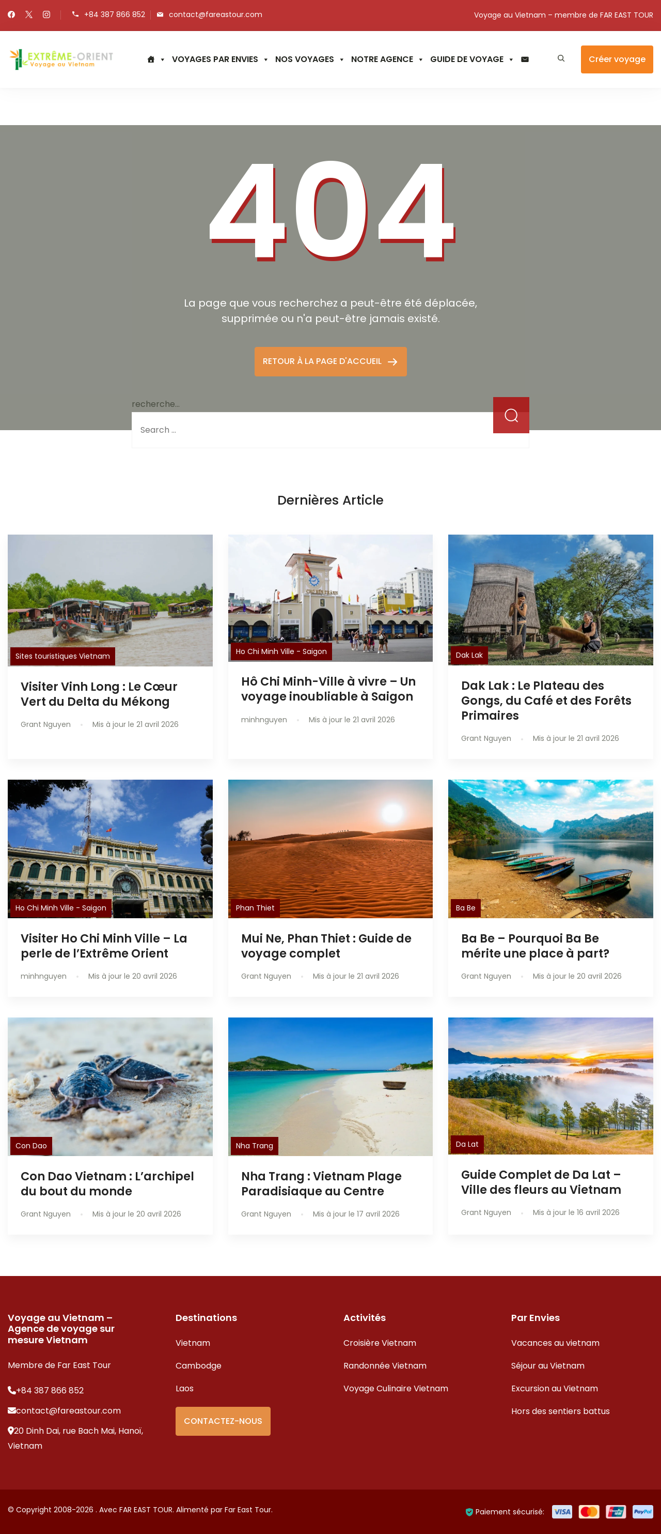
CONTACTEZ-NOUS (223, 1421)
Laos (185, 1388)
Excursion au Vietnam (554, 1388)
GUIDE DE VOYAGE (472, 59)
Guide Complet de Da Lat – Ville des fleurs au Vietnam (541, 1182)
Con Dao (31, 1146)
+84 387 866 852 (114, 14)
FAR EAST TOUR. (146, 1510)
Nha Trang (254, 1146)
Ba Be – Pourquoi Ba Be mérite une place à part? (535, 946)
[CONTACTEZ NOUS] (524, 59)
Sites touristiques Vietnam (62, 656)
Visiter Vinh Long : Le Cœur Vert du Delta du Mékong (99, 694)
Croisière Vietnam (379, 1343)
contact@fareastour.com (215, 14)
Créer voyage (617, 59)
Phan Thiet (255, 908)
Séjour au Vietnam (548, 1366)
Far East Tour (248, 1510)
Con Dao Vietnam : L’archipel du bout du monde (107, 1183)
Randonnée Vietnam (385, 1366)
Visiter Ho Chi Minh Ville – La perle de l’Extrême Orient (104, 946)
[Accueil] (156, 59)
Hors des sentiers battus (560, 1411)
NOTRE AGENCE (387, 59)
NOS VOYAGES (310, 59)
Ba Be (466, 908)
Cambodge (199, 1366)
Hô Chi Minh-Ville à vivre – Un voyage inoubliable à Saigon (328, 689)
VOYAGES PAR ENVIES (221, 59)
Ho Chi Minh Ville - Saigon (281, 651)
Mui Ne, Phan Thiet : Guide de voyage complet (326, 946)
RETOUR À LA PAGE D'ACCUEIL (323, 361)
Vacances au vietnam (555, 1343)
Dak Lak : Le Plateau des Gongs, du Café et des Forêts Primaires (546, 700)
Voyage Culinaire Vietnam (395, 1388)
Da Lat (467, 1144)
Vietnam (193, 1343)
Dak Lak (469, 655)
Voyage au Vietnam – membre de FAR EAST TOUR (563, 15)
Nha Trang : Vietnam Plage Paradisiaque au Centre (321, 1183)
